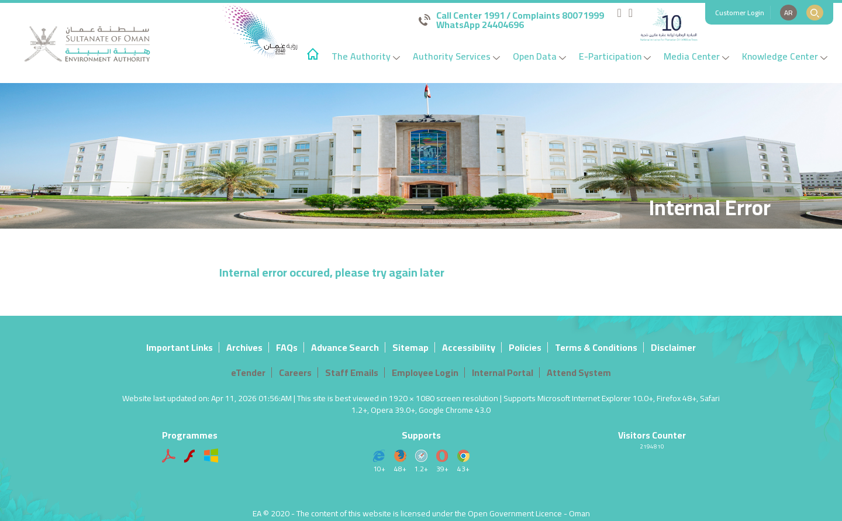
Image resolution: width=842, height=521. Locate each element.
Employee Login (425, 372)
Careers (295, 372)
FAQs (287, 347)
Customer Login (739, 12)
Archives (244, 347)
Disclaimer (673, 347)
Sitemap (410, 347)
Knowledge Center (784, 56)
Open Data (539, 56)
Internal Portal (502, 372)
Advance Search (345, 347)
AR (788, 12)
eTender (248, 372)
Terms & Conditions (596, 347)
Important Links (179, 347)
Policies (525, 347)
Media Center (696, 56)
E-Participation (615, 56)
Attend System (579, 372)
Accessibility (468, 347)
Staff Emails (351, 372)
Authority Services (456, 56)
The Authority (366, 56)
